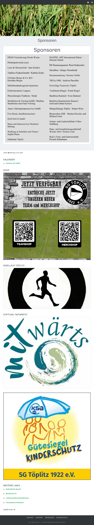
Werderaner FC (11, 493)
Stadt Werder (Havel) (13, 489)
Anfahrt (39, 517)
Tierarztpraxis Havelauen (15, 502)
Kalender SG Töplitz (13, 163)
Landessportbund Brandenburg (17, 498)
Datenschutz (61, 517)
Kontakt (30, 517)
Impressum (49, 517)
